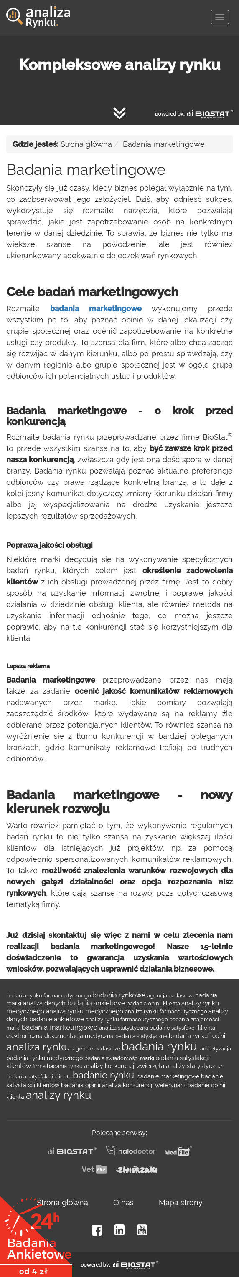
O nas (123, 1202)
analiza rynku (39, 1046)
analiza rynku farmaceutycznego (166, 1011)
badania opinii (81, 1084)
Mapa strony (181, 1202)
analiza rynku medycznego (85, 1011)
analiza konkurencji (128, 1085)
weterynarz (171, 1085)
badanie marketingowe (169, 1076)
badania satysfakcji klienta (39, 1076)
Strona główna (86, 144)
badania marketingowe (96, 308)
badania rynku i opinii (197, 1036)
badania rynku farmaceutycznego (49, 995)
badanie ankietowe (57, 1019)
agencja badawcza (171, 995)
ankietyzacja (215, 1048)
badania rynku (161, 1046)
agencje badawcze (97, 1048)
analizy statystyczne (194, 1066)
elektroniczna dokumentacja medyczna (60, 1036)
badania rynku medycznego (45, 1058)
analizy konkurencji (110, 1066)
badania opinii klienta (154, 1003)
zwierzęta (151, 1065)
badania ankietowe (97, 1003)
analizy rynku (58, 1095)
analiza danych (45, 1003)
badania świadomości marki (119, 1058)
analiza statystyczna (124, 1027)
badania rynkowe (119, 995)
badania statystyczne (142, 1036)
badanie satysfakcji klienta (182, 1027)
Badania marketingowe (164, 144)
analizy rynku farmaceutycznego (127, 1019)
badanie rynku (105, 1075)
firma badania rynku (58, 1066)
